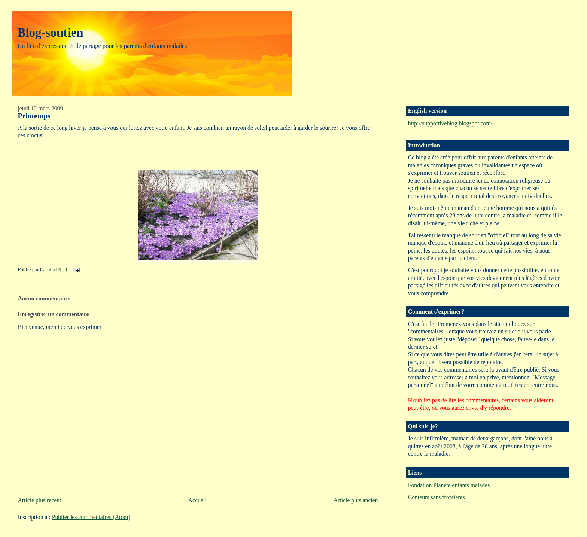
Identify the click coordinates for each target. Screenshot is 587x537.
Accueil (197, 500)
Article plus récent (39, 500)
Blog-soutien (50, 32)
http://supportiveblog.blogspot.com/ (450, 123)
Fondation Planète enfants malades (449, 485)
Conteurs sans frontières (436, 497)
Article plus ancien (356, 500)
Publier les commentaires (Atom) (91, 517)
